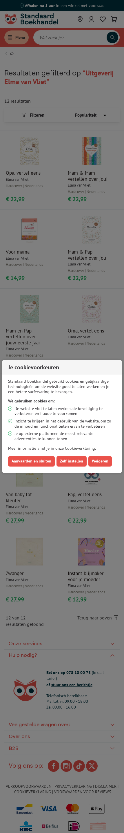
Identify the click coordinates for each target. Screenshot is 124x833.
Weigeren (100, 461)
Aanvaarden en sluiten (31, 461)
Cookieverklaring (80, 448)
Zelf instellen (71, 461)
